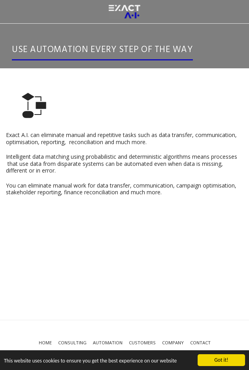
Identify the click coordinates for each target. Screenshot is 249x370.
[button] (8, 11)
